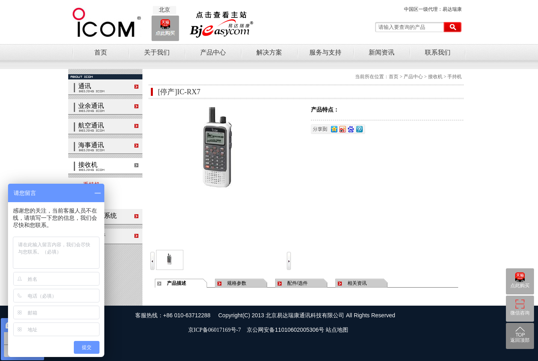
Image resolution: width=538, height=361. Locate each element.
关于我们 (157, 52)
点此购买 (520, 285)
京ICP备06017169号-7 (216, 330)
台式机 (88, 200)
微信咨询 (520, 313)
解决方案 (269, 52)
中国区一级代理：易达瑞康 (433, 9)
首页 (100, 52)
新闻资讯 (381, 52)
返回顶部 (520, 340)
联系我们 (438, 52)
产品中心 (213, 52)
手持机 (88, 185)
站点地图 (337, 330)
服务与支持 (325, 52)
